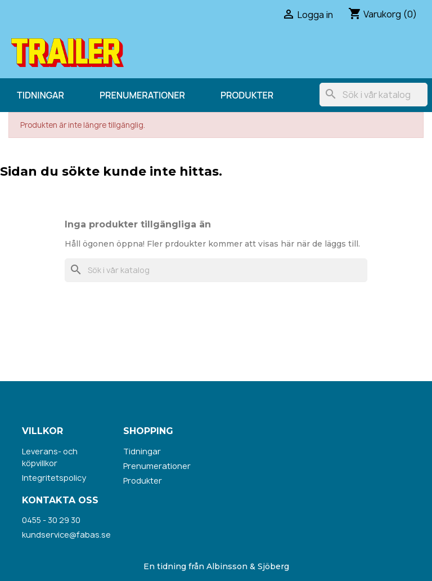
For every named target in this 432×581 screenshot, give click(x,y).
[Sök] (374, 94)
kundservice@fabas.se (66, 534)
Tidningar (40, 95)
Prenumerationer (142, 95)
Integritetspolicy (54, 477)
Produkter (246, 95)
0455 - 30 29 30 (51, 520)
